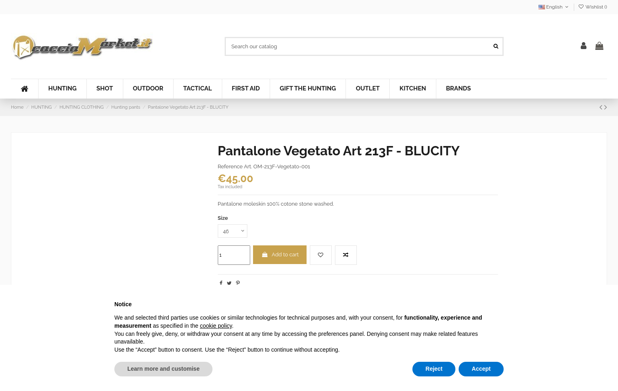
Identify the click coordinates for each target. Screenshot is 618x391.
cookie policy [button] (216, 325)
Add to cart (280, 255)
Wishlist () (592, 7)
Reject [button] (433, 368)
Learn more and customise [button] (163, 368)
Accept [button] (481, 368)
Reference (230, 166)
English (554, 7)
